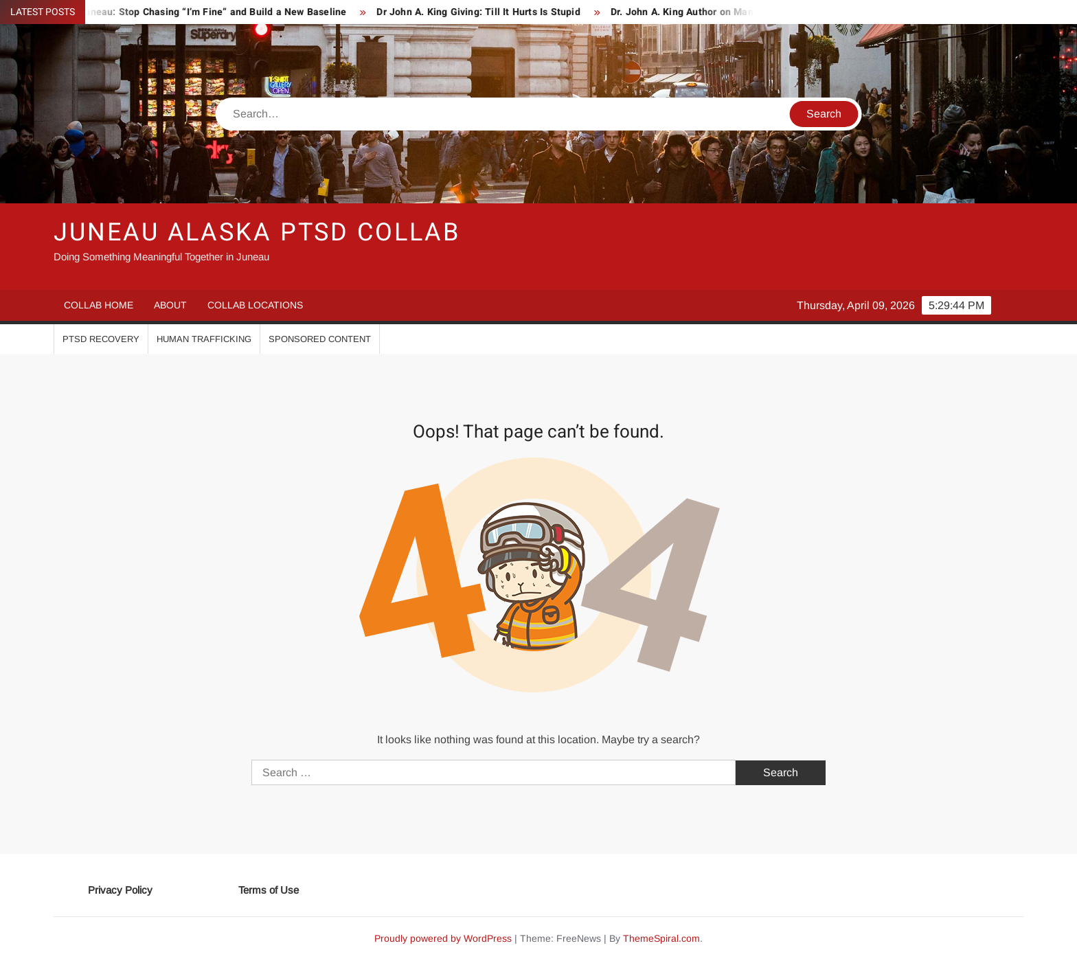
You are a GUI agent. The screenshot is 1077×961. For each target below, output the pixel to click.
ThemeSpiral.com (661, 938)
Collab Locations (255, 304)
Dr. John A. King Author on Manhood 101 (708, 12)
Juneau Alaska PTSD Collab (257, 232)
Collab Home (98, 304)
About (170, 304)
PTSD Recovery (101, 339)
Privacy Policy (120, 890)
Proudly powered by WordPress (443, 938)
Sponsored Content (320, 339)
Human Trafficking (204, 339)
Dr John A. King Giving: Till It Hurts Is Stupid (483, 12)
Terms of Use (268, 890)
